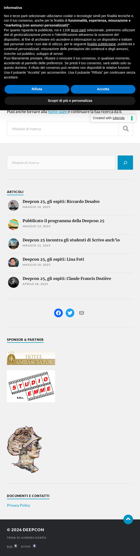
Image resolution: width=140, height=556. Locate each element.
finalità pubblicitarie (101, 44)
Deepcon (33, 529)
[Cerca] (125, 162)
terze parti (78, 30)
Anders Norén (33, 537)
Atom (28, 546)
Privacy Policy (18, 505)
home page (58, 111)
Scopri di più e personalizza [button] (70, 101)
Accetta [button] (103, 89)
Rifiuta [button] (37, 89)
